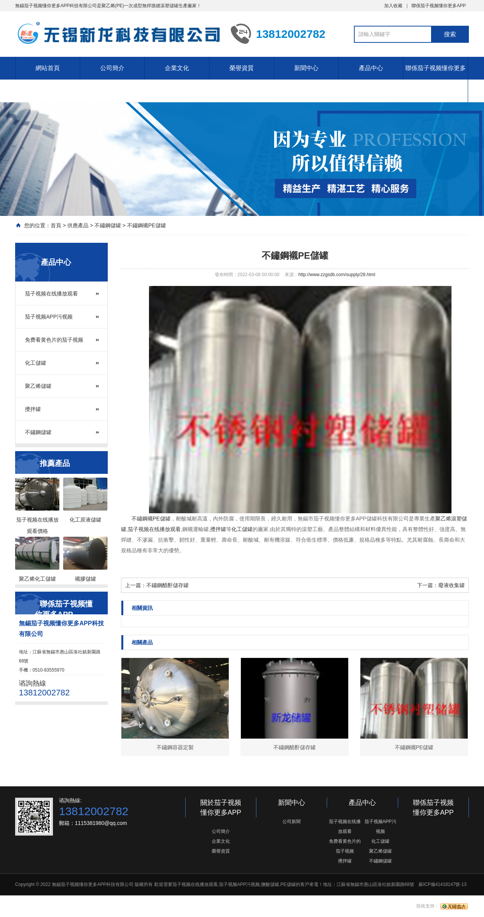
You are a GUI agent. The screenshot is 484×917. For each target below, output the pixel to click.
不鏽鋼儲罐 (108, 225)
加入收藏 (393, 5)
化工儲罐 (35, 363)
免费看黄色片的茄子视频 (54, 340)
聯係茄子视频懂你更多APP (438, 5)
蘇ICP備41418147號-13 (443, 884)
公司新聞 (291, 821)
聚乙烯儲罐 (38, 386)
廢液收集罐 (451, 585)
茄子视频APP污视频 (49, 317)
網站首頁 (48, 68)
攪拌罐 (33, 409)
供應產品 (77, 225)
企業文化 (177, 68)
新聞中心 (306, 68)
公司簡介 (112, 68)
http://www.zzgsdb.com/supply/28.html (336, 274)
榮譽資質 (242, 68)
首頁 (56, 225)
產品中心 (371, 68)
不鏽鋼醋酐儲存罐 (167, 585)
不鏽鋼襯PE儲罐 (146, 225)
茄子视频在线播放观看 (51, 294)
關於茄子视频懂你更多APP (220, 807)
